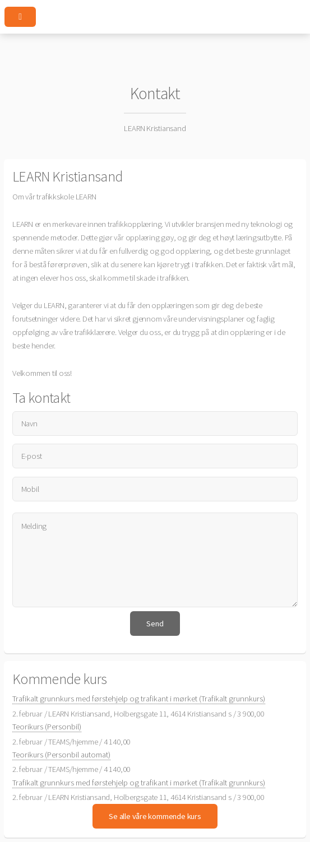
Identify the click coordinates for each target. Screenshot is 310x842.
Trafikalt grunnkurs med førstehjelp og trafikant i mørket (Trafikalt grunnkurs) (138, 699)
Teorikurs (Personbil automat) (61, 755)
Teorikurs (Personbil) (46, 727)
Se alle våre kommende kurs (155, 816)
